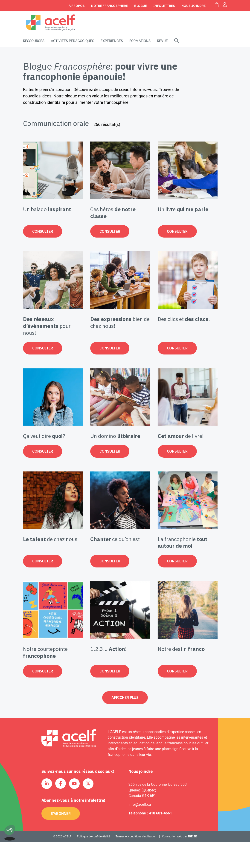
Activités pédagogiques (72, 41)
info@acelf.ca (139, 804)
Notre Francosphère (109, 6)
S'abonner (61, 813)
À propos (77, 6)
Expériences (112, 41)
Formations (140, 41)
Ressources (33, 41)
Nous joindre (193, 6)
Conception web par (179, 836)
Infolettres (164, 6)
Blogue (140, 6)
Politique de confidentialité (93, 836)
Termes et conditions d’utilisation (136, 836)
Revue (162, 41)
